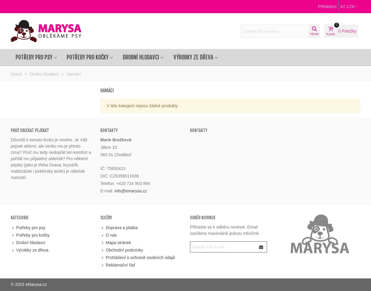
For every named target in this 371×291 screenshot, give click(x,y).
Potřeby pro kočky (87, 57)
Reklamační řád (117, 265)
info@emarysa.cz (130, 191)
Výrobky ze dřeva (193, 57)
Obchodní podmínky (121, 250)
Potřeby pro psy (34, 57)
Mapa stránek (115, 243)
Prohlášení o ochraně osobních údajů (137, 258)
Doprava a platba (119, 228)
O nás (108, 235)
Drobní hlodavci (141, 57)
